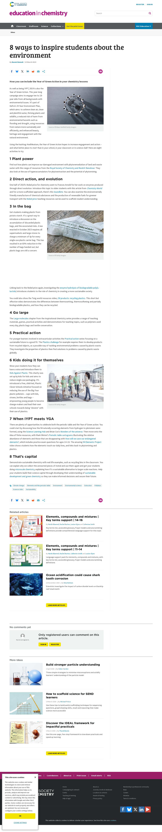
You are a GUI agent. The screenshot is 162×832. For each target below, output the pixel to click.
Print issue (81, 775)
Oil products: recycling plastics (71, 298)
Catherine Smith (89, 524)
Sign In (150, 4)
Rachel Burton (65, 524)
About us (67, 775)
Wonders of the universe (71, 431)
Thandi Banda (64, 731)
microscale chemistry (24, 469)
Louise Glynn (75, 524)
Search (150, 13)
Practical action (72, 338)
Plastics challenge (51, 342)
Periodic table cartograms (61, 435)
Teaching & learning (69, 796)
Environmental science (73, 485)
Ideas (13, 32)
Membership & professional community (136, 787)
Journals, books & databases (102, 790)
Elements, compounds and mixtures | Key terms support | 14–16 (72, 518)
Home (65, 787)
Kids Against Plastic (19, 372)
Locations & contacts (100, 793)
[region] (20, 802)
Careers (125, 793)
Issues (38, 775)
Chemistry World (94, 188)
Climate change (18, 485)
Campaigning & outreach (71, 790)
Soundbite (58, 191)
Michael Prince (65, 702)
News (125, 790)
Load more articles (56, 605)
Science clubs (18, 489)
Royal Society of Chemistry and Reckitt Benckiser (72, 168)
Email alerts (96, 775)
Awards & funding (98, 796)
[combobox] (123, 13)
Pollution (98, 485)
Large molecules (21, 318)
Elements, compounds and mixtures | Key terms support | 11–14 (72, 547)
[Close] (35, 777)
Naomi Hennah (17, 62)
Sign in (43, 644)
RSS (109, 775)
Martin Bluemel (53, 524)
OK (20, 816)
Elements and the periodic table (38, 485)
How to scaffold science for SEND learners (70, 695)
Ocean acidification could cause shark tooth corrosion (73, 576)
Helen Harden (63, 669)
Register (140, 4)
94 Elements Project (92, 442)
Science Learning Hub (36, 431)
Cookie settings (20, 822)
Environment (57, 485)
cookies (113, 820)
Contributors (52, 775)
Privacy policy (97, 798)
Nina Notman (68, 583)
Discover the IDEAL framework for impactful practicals (70, 724)
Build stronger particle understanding (73, 664)
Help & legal (67, 798)
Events (65, 793)
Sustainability (31, 489)
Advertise (126, 796)
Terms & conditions (129, 798)
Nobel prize (32, 198)
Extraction (88, 485)
